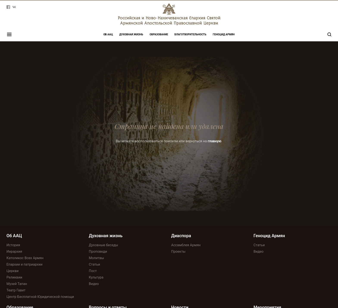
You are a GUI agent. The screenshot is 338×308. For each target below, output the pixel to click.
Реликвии (14, 277)
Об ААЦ (108, 34)
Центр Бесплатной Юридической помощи (40, 297)
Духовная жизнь (131, 34)
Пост (93, 271)
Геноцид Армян (224, 34)
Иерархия (14, 251)
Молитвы (96, 258)
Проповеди (98, 251)
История (13, 245)
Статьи (94, 264)
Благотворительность (190, 34)
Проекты (178, 251)
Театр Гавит (16, 290)
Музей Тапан (16, 284)
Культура (96, 277)
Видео (94, 284)
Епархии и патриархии (24, 264)
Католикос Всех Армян (25, 258)
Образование (159, 34)
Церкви (12, 271)
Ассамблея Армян (185, 245)
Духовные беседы (103, 245)
